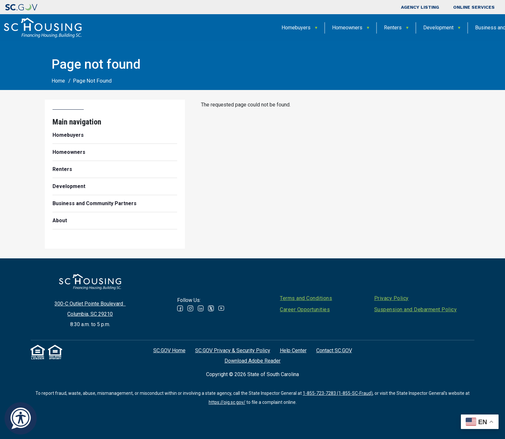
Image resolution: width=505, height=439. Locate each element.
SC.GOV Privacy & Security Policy (232, 350)
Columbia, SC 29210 (90, 314)
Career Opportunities (305, 309)
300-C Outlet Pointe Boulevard (90, 304)
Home (58, 81)
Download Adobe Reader (252, 361)
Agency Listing (420, 7)
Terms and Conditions (306, 298)
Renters (283, 28)
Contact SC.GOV (334, 350)
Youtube (221, 308)
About (471, 28)
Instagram (190, 308)
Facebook (180, 308)
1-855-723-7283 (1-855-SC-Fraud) (338, 393)
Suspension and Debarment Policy (415, 309)
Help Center (293, 350)
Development (329, 28)
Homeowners (238, 28)
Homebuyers (186, 28)
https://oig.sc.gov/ (227, 402)
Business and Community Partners (404, 28)
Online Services (474, 7)
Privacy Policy (391, 298)
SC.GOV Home (169, 350)
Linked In (201, 308)
